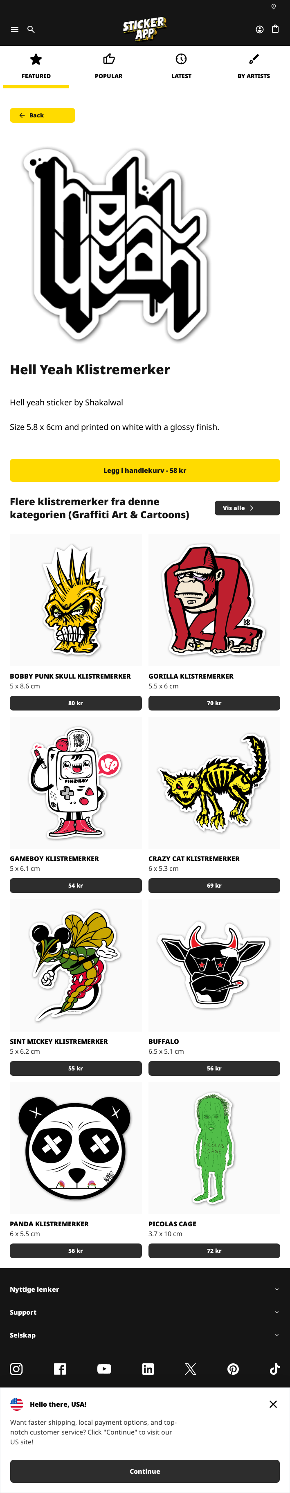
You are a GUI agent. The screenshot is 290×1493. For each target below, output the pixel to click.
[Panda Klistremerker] (76, 1148)
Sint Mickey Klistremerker (59, 1041)
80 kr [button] (75, 703)
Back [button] (31, 115)
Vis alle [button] (239, 508)
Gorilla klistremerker (191, 676)
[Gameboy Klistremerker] (76, 783)
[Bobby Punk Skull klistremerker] (76, 600)
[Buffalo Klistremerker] (214, 965)
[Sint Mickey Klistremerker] (76, 965)
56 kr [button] (214, 1068)
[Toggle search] (29, 29)
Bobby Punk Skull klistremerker (70, 676)
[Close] (273, 1404)
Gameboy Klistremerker (54, 858)
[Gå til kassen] (275, 29)
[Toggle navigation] (15, 29)
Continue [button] (145, 1471)
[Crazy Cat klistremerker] (214, 783)
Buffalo (163, 1041)
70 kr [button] (214, 703)
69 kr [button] (214, 885)
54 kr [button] (75, 885)
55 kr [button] (75, 1068)
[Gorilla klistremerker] (214, 600)
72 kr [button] (214, 1251)
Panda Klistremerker (49, 1223)
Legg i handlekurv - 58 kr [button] (145, 470)
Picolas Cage (172, 1223)
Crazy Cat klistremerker (194, 858)
